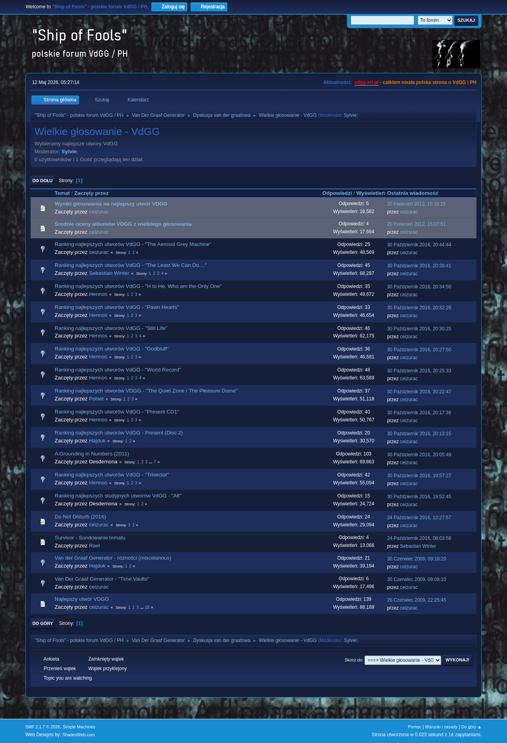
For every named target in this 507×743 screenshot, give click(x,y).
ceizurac (99, 212)
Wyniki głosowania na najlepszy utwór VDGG (111, 204)
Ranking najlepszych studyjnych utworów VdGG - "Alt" (118, 496)
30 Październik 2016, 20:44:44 (419, 245)
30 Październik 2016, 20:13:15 (419, 433)
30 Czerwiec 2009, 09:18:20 (416, 559)
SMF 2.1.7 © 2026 (42, 726)
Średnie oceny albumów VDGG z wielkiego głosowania (123, 224)
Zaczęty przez (91, 193)
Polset (96, 399)
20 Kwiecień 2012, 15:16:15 (416, 204)
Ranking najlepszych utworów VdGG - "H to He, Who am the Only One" (138, 286)
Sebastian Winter (109, 273)
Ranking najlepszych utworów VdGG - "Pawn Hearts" (117, 307)
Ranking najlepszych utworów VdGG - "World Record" (118, 370)
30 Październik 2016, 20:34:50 (419, 287)
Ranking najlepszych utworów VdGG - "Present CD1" (117, 412)
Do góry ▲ (471, 726)
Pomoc (414, 726)
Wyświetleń (370, 193)
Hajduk (97, 441)
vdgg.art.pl (367, 82)
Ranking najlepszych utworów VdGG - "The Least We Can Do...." (131, 265)
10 (147, 607)
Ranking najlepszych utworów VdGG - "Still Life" (111, 328)
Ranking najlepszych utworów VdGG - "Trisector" (112, 475)
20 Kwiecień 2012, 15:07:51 (416, 224)
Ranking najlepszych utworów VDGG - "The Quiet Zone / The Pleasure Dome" (146, 391)
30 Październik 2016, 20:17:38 (419, 412)
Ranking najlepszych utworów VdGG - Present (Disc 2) (119, 433)
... (151, 462)
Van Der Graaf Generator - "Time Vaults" (102, 579)
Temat (62, 193)
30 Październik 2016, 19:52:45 (419, 496)
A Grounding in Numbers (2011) (92, 454)
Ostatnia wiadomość (416, 193)
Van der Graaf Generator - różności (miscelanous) (113, 558)
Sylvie (350, 115)
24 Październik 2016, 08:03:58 (419, 538)
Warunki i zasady (441, 726)
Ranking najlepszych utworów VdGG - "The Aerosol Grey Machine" (133, 244)
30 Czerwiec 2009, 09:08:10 (416, 579)
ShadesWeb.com (79, 734)
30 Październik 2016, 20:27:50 (419, 349)
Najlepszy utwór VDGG (82, 599)
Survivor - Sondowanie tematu (90, 538)
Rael (94, 546)
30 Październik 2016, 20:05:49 (419, 454)
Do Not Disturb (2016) (80, 517)
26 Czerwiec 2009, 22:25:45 (416, 600)
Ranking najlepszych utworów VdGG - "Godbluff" (112, 349)
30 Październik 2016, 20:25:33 (419, 370)
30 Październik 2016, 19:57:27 (419, 475)
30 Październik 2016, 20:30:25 (419, 328)
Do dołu (42, 180)
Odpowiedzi (337, 193)
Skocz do (353, 659)
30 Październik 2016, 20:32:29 (419, 308)
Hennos (98, 294)
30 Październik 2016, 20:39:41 (419, 266)
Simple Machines (79, 726)
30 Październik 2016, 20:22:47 (419, 391)
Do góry (42, 623)
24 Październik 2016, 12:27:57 (419, 517)
